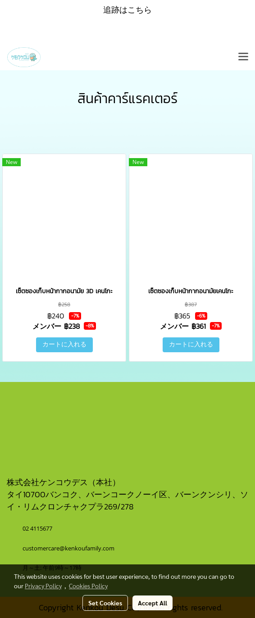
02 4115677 (38, 528)
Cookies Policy (88, 586)
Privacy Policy (43, 586)
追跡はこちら (127, 10)
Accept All (152, 603)
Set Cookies (105, 603)
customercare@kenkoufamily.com (68, 548)
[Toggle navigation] (243, 57)
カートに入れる (64, 344)
